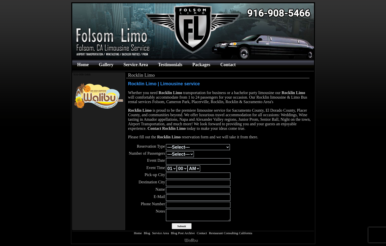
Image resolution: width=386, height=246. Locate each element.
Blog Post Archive (183, 233)
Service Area (135, 64)
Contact (228, 64)
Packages (201, 64)
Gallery (106, 64)
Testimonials (170, 64)
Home (83, 64)
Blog (147, 233)
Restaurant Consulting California (230, 233)
